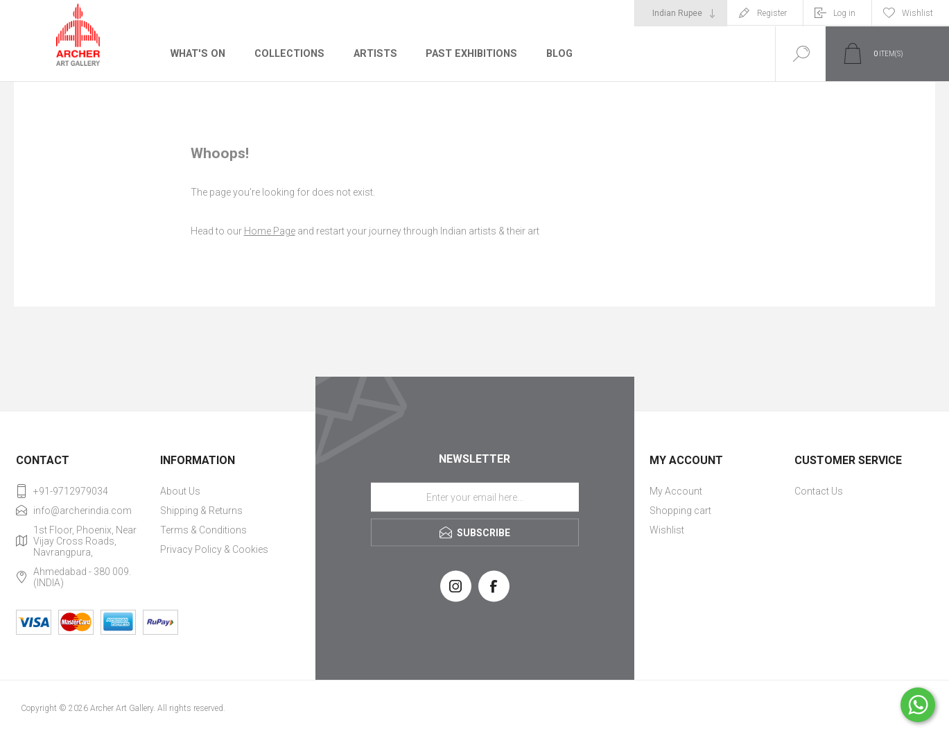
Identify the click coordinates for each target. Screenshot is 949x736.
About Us (180, 491)
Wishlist (667, 530)
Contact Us (818, 491)
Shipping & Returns (201, 510)
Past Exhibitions (468, 53)
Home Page (269, 231)
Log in (844, 13)
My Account (676, 491)
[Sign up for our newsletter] (475, 496)
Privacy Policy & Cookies (214, 549)
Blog (555, 53)
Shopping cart (680, 510)
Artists (372, 53)
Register (772, 13)
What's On (197, 53)
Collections (287, 53)
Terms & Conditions (203, 530)
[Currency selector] (680, 13)
